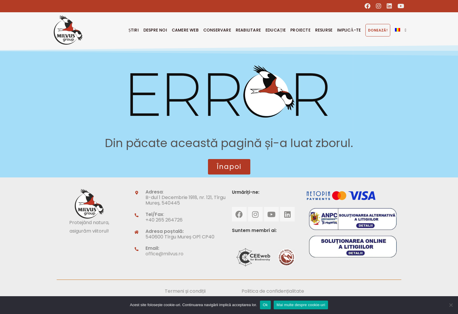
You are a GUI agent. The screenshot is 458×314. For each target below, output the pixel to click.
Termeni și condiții (185, 291)
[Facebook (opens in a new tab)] (367, 6)
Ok (265, 305)
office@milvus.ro (164, 253)
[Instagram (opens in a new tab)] (378, 6)
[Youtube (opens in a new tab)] (399, 6)
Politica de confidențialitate (273, 291)
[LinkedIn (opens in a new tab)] (389, 6)
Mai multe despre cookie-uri (301, 305)
